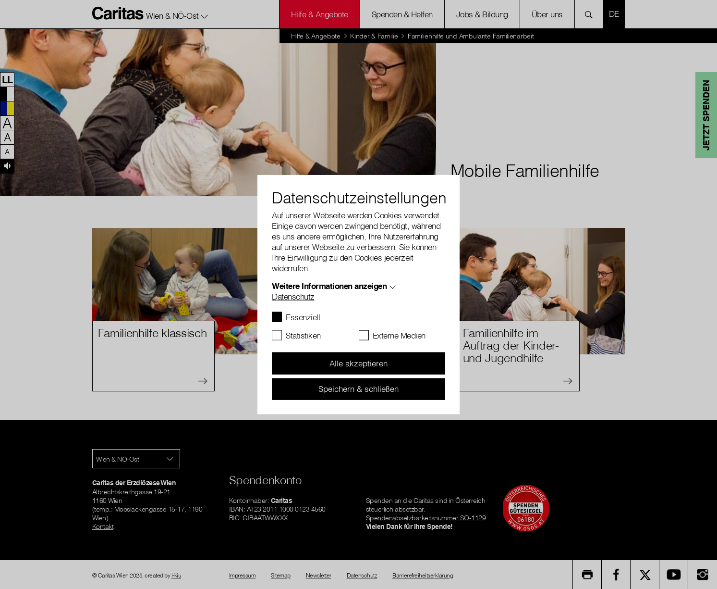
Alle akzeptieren (358, 363)
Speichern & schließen (358, 389)
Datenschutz (293, 296)
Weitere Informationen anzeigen (329, 286)
